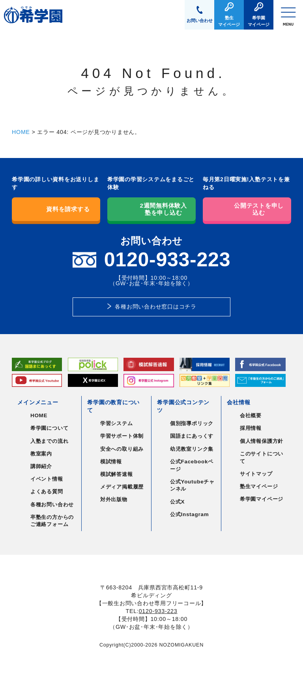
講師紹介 (41, 466)
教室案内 (41, 454)
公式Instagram (189, 514)
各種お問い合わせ (52, 504)
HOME (21, 132)
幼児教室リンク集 (191, 449)
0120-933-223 (158, 611)
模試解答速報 (116, 474)
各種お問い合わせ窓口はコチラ (155, 306)
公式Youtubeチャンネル (192, 485)
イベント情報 (46, 479)
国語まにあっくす (191, 436)
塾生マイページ (259, 486)
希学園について (49, 428)
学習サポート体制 (122, 436)
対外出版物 (113, 499)
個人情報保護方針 (261, 441)
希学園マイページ (261, 499)
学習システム (116, 423)
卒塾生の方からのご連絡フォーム (52, 521)
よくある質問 (46, 491)
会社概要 (251, 415)
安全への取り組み (122, 449)
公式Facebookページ (191, 465)
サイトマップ (256, 474)
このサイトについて (261, 457)
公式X (177, 502)
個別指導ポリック (191, 423)
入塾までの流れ (49, 441)
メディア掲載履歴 (122, 487)
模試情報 (111, 462)
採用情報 (251, 428)
